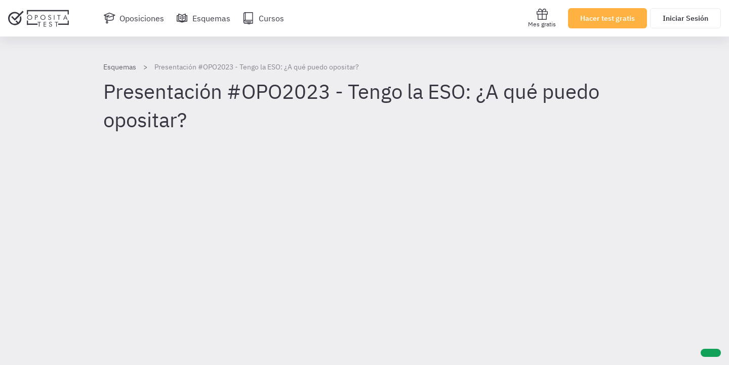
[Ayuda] (711, 353)
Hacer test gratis (607, 18)
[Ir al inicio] (38, 18)
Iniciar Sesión (685, 18)
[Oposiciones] (133, 18)
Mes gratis (542, 18)
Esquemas (119, 66)
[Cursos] (263, 18)
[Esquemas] (203, 18)
